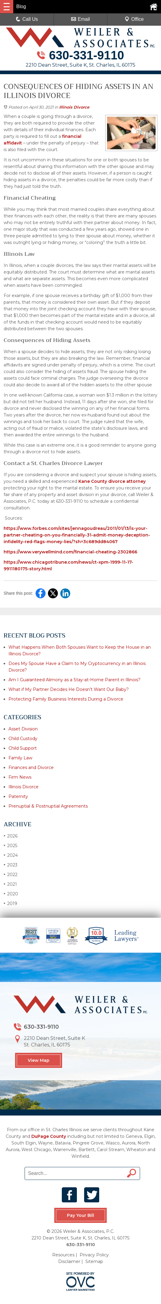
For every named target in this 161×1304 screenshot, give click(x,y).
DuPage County (48, 1136)
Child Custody (22, 738)
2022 (10, 874)
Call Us (27, 19)
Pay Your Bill (80, 1215)
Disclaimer (69, 1261)
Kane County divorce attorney (111, 481)
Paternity (18, 796)
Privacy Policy (94, 1254)
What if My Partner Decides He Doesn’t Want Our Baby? (68, 689)
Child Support (22, 748)
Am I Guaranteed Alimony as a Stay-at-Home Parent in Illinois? (74, 679)
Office (134, 19)
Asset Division (23, 729)
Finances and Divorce (31, 767)
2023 (10, 865)
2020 (11, 894)
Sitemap (94, 1261)
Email (80, 19)
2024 (11, 855)
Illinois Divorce (74, 107)
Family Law (20, 758)
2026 (10, 836)
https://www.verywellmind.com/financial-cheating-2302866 (70, 552)
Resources (63, 1254)
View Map (38, 1060)
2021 (10, 884)
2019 (10, 903)
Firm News (19, 777)
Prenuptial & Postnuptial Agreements (48, 806)
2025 (10, 845)
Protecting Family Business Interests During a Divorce (65, 699)
